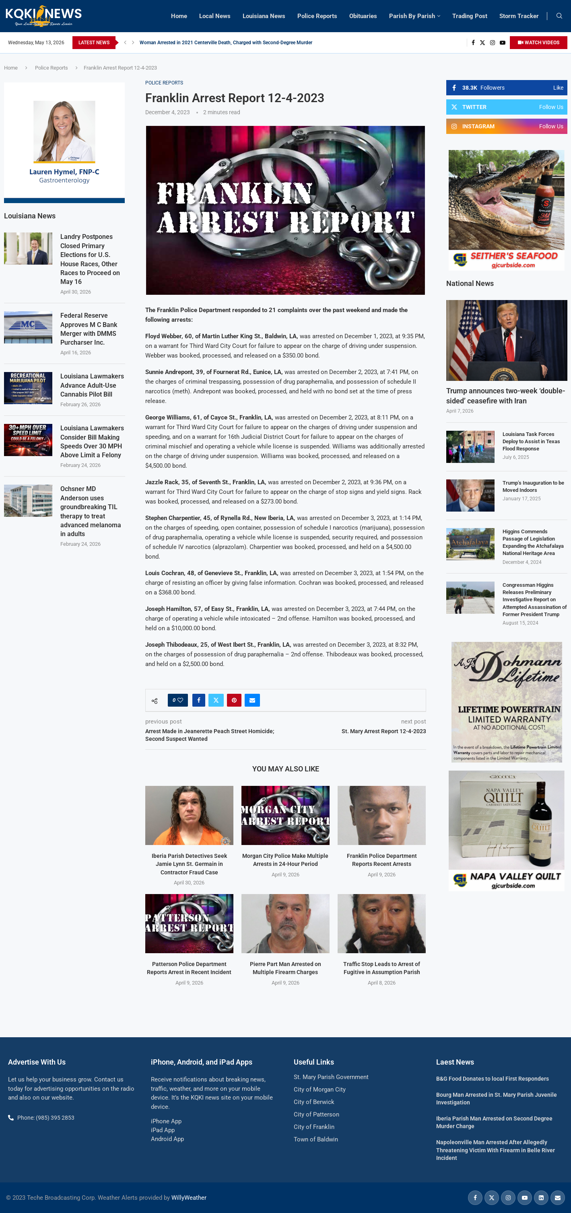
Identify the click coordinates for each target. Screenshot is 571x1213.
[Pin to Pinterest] (234, 700)
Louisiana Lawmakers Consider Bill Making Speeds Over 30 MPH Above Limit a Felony (92, 441)
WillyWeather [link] (188, 1197)
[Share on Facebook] (198, 700)
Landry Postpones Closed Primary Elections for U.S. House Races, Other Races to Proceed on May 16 (90, 258)
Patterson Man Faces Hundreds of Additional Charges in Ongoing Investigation (224, 42)
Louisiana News (264, 16)
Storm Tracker (519, 16)
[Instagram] (492, 42)
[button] (125, 42)
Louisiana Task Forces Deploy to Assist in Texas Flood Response (531, 441)
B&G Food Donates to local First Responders (492, 1078)
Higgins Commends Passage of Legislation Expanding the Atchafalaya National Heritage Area (533, 542)
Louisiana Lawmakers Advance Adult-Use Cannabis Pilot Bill (92, 385)
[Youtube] (502, 42)
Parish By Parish (412, 16)
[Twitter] (482, 42)
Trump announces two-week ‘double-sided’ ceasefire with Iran (505, 396)
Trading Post (469, 16)
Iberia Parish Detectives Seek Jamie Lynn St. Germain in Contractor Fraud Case (189, 864)
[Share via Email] (252, 700)
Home (179, 16)
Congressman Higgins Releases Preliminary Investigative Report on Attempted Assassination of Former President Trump (535, 599)
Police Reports (317, 16)
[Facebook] (473, 42)
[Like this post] (180, 700)
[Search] (559, 16)
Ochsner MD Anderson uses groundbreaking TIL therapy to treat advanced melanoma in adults (90, 511)
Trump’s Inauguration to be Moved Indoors (533, 486)
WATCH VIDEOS (538, 42)
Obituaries (363, 16)
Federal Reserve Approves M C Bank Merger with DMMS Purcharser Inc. (88, 328)
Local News (215, 16)
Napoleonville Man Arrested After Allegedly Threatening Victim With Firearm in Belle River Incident (495, 1150)
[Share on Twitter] (216, 700)
